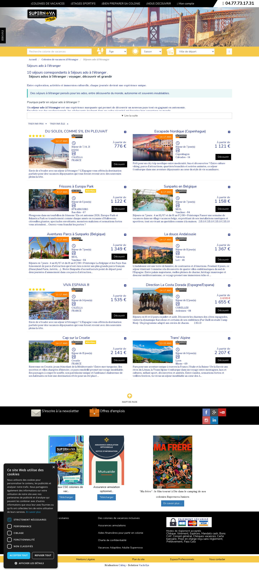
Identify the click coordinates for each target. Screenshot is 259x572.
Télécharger (66, 497)
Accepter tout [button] (19, 555)
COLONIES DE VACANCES (48, 3)
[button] (30, 563)
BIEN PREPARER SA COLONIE (121, 3)
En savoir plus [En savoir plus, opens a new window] (33, 512)
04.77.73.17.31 (239, 3)
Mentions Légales (85, 559)
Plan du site (138, 559)
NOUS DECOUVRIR (158, 3)
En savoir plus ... (172, 503)
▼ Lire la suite (129, 115)
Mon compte (185, 3)
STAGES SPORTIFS (83, 3)
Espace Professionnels (182, 559)
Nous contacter (217, 559)
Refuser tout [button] (43, 555)
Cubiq (122, 565)
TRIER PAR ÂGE (57, 124)
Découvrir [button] (119, 164)
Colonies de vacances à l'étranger (60, 59)
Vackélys (144, 565)
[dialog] (31, 515)
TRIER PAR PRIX (36, 124)
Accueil (33, 59)
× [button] (53, 467)
